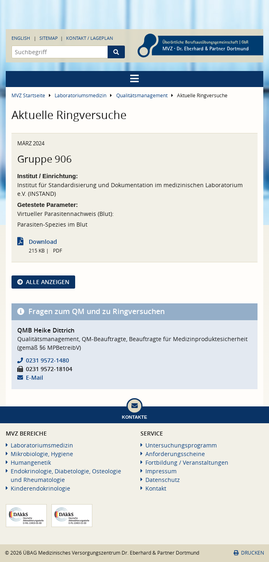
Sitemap (48, 38)
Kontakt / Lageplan (89, 38)
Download (43, 241)
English (20, 38)
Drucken (249, 552)
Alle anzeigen (47, 282)
